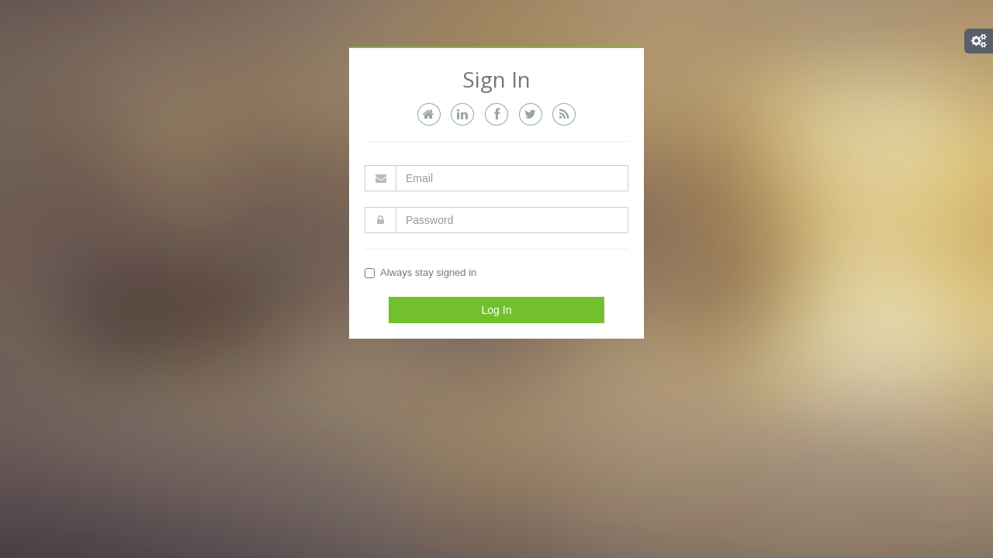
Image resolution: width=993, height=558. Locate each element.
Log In (497, 310)
